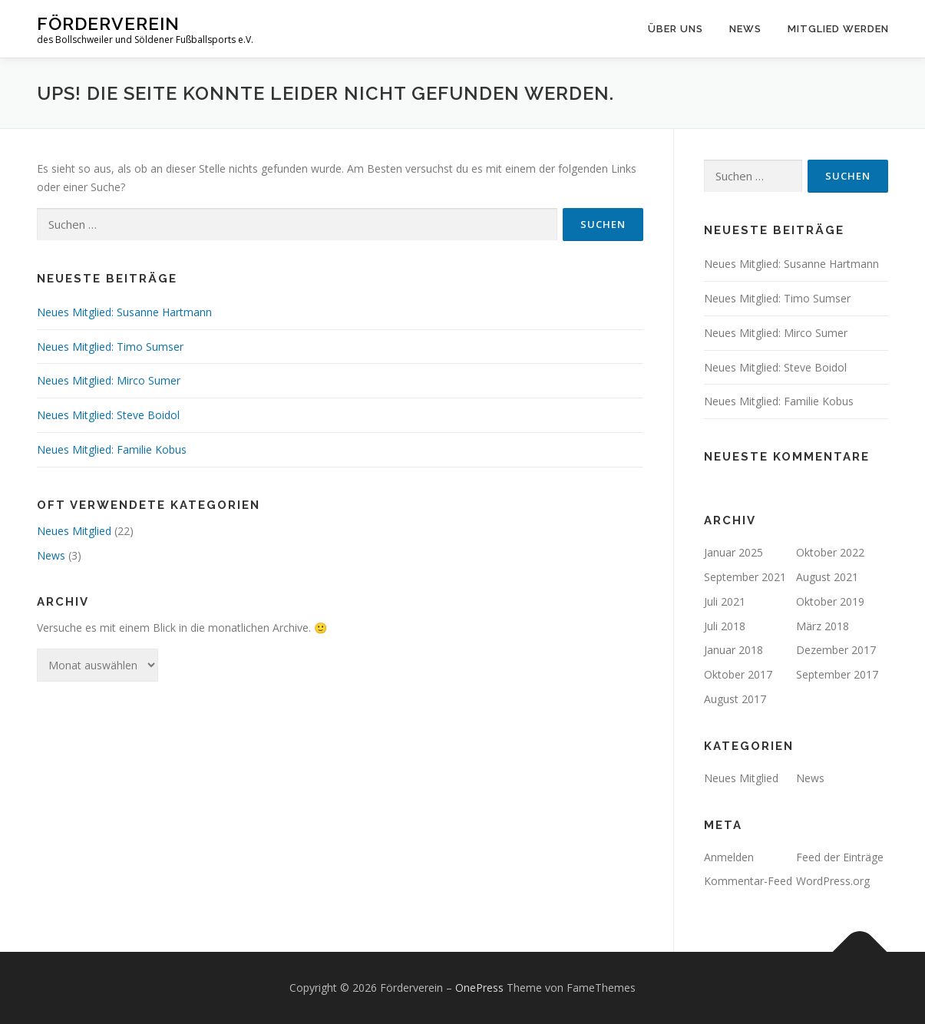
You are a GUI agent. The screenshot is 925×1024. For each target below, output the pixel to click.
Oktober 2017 (738, 674)
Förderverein (108, 23)
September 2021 (745, 577)
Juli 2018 (724, 626)
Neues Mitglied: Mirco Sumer (108, 380)
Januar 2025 (733, 552)
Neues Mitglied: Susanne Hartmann (124, 312)
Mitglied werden (838, 29)
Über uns (675, 29)
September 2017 (837, 674)
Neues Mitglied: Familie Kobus (112, 449)
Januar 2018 (733, 649)
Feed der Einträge (840, 857)
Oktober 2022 (830, 552)
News (745, 29)
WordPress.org (833, 881)
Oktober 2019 (830, 601)
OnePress (479, 987)
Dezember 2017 (836, 649)
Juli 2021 (724, 601)
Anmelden (729, 857)
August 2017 (735, 699)
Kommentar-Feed (748, 881)
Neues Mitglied (74, 531)
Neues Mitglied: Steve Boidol (108, 415)
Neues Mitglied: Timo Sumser (110, 346)
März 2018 (822, 626)
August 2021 (827, 577)
